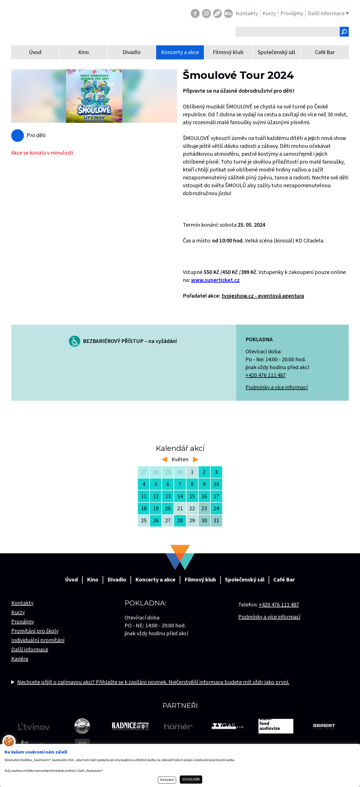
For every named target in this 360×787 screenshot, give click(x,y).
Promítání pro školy (34, 631)
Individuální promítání (37, 640)
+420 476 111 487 (266, 375)
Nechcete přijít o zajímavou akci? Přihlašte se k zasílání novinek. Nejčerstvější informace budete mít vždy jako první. (153, 682)
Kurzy (18, 612)
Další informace (29, 650)
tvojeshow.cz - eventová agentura (263, 296)
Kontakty (22, 603)
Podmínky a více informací (277, 387)
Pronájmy (22, 622)
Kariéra (19, 659)
